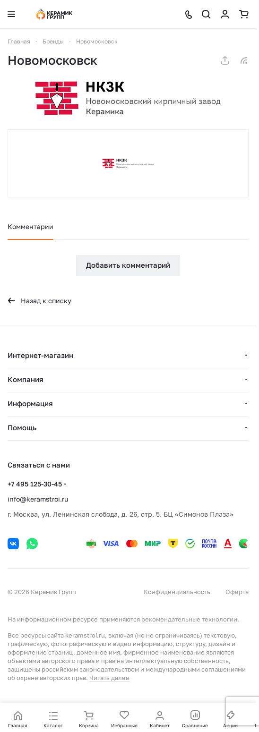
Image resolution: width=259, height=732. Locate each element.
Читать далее (109, 677)
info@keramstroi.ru (38, 499)
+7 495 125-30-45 (35, 484)
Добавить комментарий (128, 265)
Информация (30, 403)
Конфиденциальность (177, 592)
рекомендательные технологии (189, 619)
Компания (25, 379)
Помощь (22, 427)
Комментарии (30, 226)
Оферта (237, 592)
